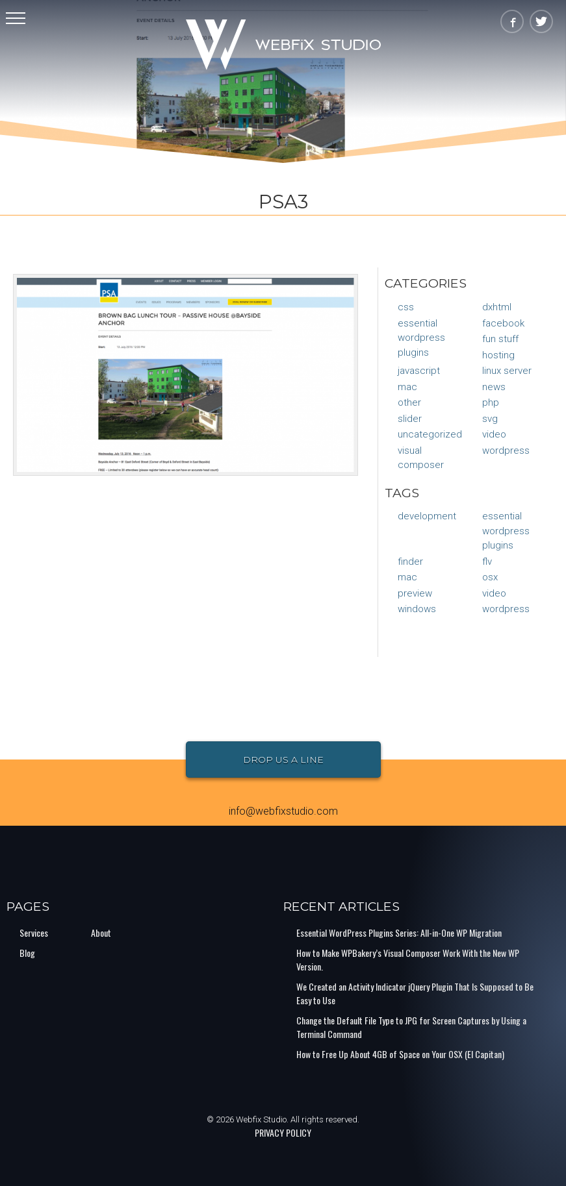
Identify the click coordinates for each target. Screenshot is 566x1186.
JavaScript (419, 371)
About (101, 932)
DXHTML (496, 307)
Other (409, 402)
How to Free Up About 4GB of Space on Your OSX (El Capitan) (400, 1054)
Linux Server (507, 371)
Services (33, 932)
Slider (410, 419)
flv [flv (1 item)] (487, 561)
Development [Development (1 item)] (427, 516)
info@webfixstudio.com (283, 811)
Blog (27, 952)
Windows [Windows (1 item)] (417, 609)
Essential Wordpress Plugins (421, 337)
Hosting (498, 355)
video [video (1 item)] (494, 593)
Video (494, 434)
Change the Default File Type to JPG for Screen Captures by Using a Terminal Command (411, 1027)
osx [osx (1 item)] (490, 577)
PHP (490, 402)
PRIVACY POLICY (283, 1132)
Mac (407, 387)
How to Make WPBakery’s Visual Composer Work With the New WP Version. (407, 959)
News (494, 387)
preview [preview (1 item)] (415, 593)
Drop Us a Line (283, 759)
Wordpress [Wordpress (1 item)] (506, 609)
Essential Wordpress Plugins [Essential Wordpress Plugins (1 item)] (506, 530)
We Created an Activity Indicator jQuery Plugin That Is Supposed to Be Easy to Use (415, 993)
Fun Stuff (500, 339)
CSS (406, 307)
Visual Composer (421, 458)
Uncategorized (430, 434)
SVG (490, 419)
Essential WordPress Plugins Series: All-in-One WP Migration (399, 932)
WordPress (506, 450)
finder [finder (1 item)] (410, 561)
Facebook (503, 323)
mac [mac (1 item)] (407, 577)
